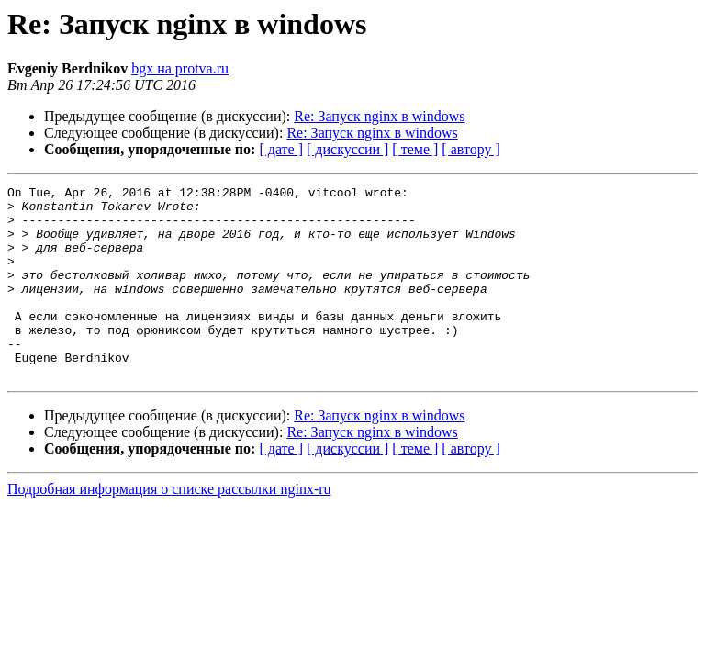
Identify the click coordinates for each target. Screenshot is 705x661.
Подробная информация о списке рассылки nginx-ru (169, 527)
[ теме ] (415, 149)
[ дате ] (281, 149)
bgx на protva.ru (180, 68)
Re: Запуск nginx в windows (379, 116)
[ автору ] (470, 149)
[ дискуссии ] (347, 149)
